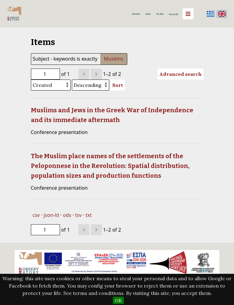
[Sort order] (90, 85)
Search (173, 14)
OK (118, 300)
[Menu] (188, 13)
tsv (78, 215)
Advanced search (180, 74)
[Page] (45, 74)
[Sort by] (51, 85)
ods (67, 215)
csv (36, 215)
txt (89, 215)
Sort (117, 85)
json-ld (51, 215)
